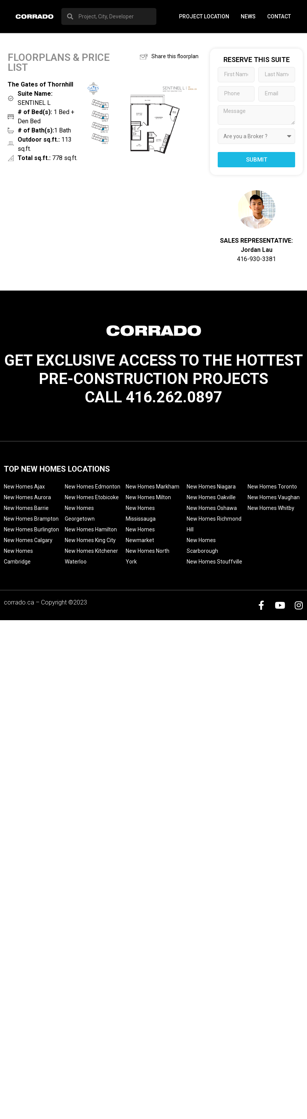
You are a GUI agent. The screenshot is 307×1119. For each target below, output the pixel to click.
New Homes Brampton (31, 519)
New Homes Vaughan (274, 497)
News (248, 16)
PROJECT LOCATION (204, 16)
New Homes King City (90, 540)
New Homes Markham (152, 487)
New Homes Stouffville (214, 562)
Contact (279, 16)
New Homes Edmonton (92, 487)
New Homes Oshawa (212, 508)
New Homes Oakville (211, 497)
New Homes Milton (148, 497)
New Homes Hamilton (91, 529)
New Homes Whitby (271, 508)
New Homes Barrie (26, 508)
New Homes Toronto (272, 487)
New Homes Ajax (24, 487)
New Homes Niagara (211, 487)
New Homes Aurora (27, 497)
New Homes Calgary (28, 540)
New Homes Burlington (31, 529)
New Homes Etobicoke (92, 497)
